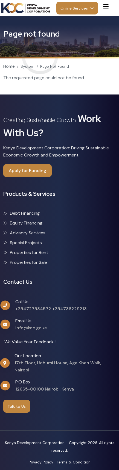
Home (9, 66)
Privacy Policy (41, 462)
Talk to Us (17, 406)
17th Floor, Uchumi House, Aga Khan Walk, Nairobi (57, 366)
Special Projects (22, 243)
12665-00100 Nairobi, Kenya (44, 389)
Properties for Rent (25, 252)
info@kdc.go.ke (31, 328)
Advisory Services (24, 233)
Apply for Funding (27, 170)
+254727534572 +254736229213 (51, 309)
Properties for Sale (25, 262)
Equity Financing (22, 223)
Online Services (77, 8)
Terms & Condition (74, 462)
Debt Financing (21, 213)
